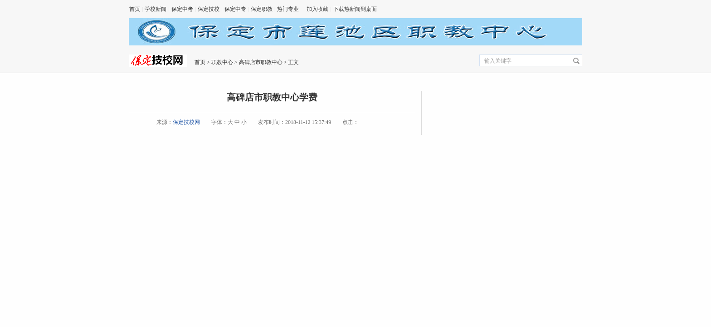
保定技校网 (186, 122)
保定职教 (262, 9)
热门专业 (288, 9)
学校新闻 (155, 9)
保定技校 (208, 9)
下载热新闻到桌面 (355, 9)
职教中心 (222, 62)
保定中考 (182, 9)
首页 (134, 9)
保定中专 (235, 9)
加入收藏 (317, 9)
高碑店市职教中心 (260, 62)
